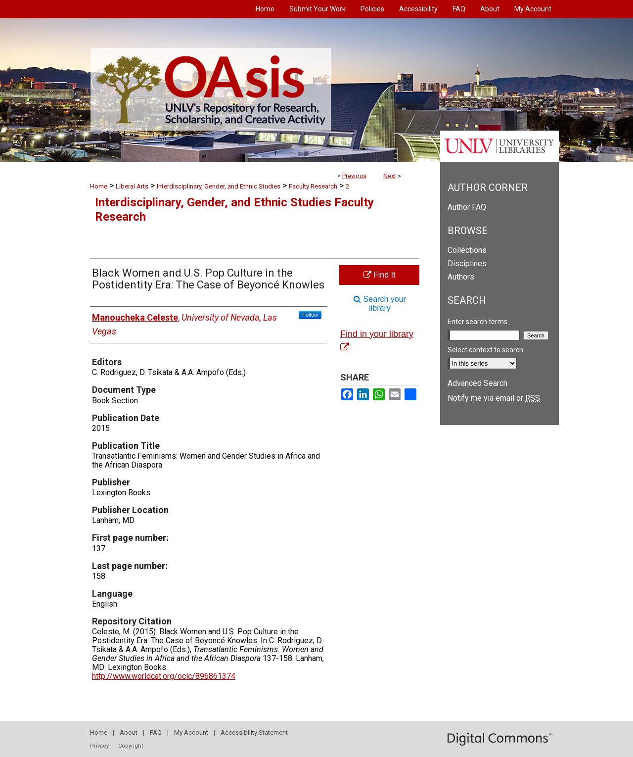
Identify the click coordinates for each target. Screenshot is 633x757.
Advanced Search (477, 383)
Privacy (99, 746)
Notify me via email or (494, 398)
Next (389, 176)
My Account (191, 732)
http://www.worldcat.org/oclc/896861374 (163, 676)
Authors (461, 277)
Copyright (130, 746)
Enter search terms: (478, 322)
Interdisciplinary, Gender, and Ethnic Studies (218, 186)
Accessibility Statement (254, 732)
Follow (310, 315)
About (128, 732)
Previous (354, 176)
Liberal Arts (132, 186)
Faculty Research (313, 186)
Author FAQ (467, 207)
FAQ (156, 732)
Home (98, 186)
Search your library (380, 303)
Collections (467, 250)
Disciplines (467, 263)
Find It (379, 275)
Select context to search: (486, 350)
